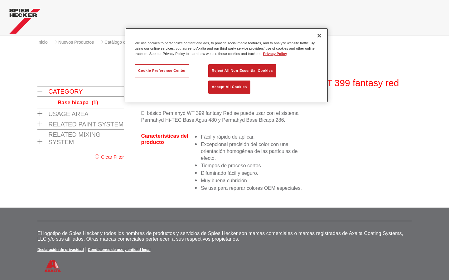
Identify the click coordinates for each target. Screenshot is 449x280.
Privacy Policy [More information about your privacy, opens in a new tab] (275, 54)
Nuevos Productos (76, 42)
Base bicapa (78, 103)
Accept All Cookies (229, 87)
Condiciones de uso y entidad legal (119, 250)
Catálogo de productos (126, 42)
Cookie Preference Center (162, 70)
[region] (226, 65)
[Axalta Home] (25, 22)
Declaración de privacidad (60, 250)
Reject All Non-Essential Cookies (242, 70)
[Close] (319, 35)
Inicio (42, 42)
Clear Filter (112, 157)
